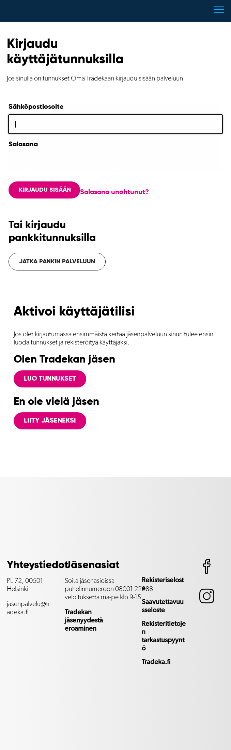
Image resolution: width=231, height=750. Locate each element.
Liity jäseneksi (50, 420)
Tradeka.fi (156, 662)
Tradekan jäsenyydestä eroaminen (84, 620)
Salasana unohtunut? (114, 192)
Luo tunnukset (50, 379)
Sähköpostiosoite (36, 107)
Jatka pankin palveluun (57, 262)
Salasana (23, 144)
